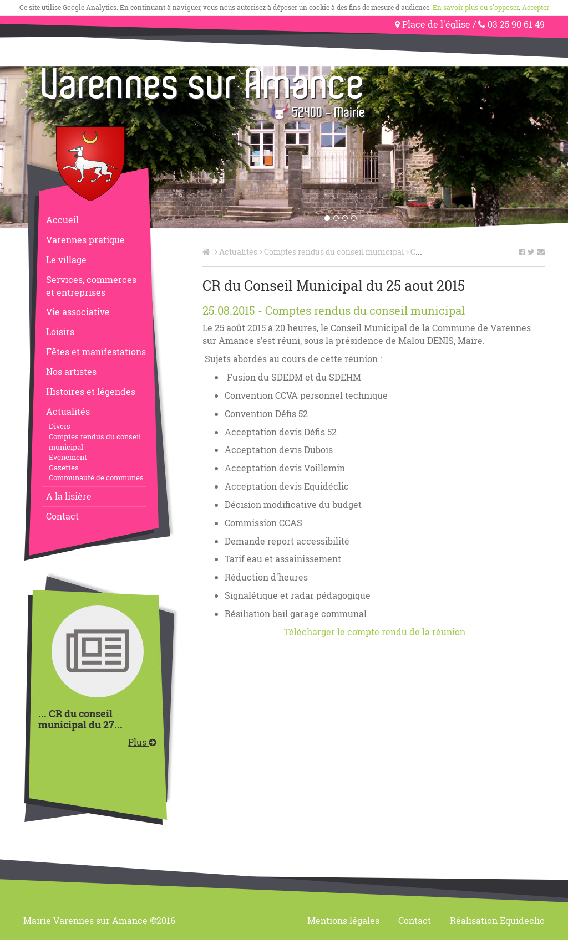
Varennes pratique (85, 239)
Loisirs (60, 331)
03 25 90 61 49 (511, 24)
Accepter (535, 7)
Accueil (62, 219)
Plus (142, 742)
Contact (62, 516)
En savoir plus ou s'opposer (476, 7)
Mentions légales (343, 920)
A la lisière (69, 496)
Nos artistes (71, 371)
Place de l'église (432, 24)
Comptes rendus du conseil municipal (95, 442)
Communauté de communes (96, 477)
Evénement (68, 457)
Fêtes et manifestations (96, 351)
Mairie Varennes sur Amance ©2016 (99, 920)
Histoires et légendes (90, 391)
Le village (66, 259)
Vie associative (78, 311)
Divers (59, 426)
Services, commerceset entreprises (91, 286)
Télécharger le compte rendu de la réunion (374, 632)
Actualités (68, 411)
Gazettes (64, 467)
